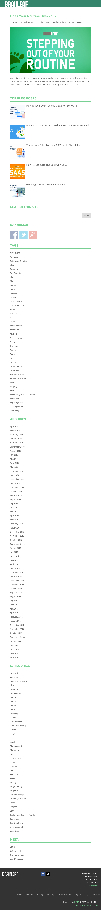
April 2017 (14, 515)
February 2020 (16, 434)
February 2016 (16, 572)
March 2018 (15, 483)
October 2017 (16, 491)
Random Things (59, 22)
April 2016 (14, 564)
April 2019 (14, 463)
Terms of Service (65, 895)
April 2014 (14, 657)
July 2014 (14, 645)
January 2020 (16, 438)
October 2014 (16, 633)
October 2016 (16, 540)
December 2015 (17, 580)
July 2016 (14, 552)
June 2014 (14, 649)
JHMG (76, 902)
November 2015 (17, 584)
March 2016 (15, 568)
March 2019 (15, 467)
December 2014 (17, 625)
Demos (13, 297)
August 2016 (15, 548)
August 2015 (15, 596)
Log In (78, 895)
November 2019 (17, 442)
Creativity (14, 293)
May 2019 (14, 459)
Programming (16, 366)
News (12, 342)
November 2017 (17, 487)
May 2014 (14, 653)
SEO (12, 390)
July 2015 (14, 600)
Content (13, 285)
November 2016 (17, 536)
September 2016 (17, 544)
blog (12, 265)
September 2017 (17, 495)
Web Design (15, 411)
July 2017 (14, 503)
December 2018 (17, 479)
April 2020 (14, 426)
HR (11, 317)
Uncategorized (16, 406)
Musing (40, 22)
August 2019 (15, 451)
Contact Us (94, 885)
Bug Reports (15, 273)
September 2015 (17, 592)
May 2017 (14, 511)
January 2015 (16, 621)
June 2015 (14, 604)
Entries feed (15, 851)
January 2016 (16, 576)
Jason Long (17, 22)
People (48, 22)
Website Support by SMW (87, 905)
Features (29, 895)
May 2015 (14, 609)
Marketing (14, 329)
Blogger (33, 235)
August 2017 (15, 499)
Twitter (23, 235)
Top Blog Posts (16, 402)
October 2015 (16, 588)
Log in (12, 847)
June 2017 (14, 507)
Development (16, 301)
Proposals (14, 370)
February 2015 (16, 617)
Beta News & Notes (18, 261)
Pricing (13, 362)
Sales (12, 382)
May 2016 (14, 560)
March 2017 (15, 519)
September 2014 (17, 637)
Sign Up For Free (92, 895)
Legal (12, 321)
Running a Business (75, 22)
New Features (16, 338)
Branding (14, 269)
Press (12, 358)
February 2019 (16, 471)
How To (13, 313)
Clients (13, 277)
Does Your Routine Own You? (33, 16)
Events (13, 309)
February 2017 (16, 523)
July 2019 (14, 455)
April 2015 (14, 612)
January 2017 (16, 528)
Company (50, 895)
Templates (14, 398)
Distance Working (18, 305)
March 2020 (15, 430)
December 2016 (17, 532)
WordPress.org (16, 859)
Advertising (15, 253)
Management (16, 325)
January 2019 (16, 475)
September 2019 (17, 447)
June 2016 (14, 556)
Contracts (14, 289)
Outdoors (14, 346)
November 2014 (17, 629)
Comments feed (17, 855)
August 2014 (15, 641)
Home (19, 895)
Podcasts (14, 354)
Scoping (13, 386)
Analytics (14, 257)
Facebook (14, 235)
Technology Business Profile (22, 394)
